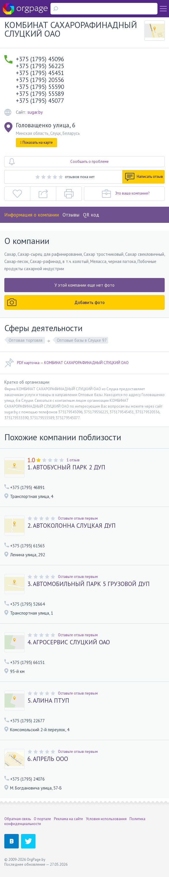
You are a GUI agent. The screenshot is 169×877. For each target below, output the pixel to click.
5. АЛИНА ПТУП (48, 700)
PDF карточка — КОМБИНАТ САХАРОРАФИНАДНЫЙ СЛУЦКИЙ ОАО (66, 363)
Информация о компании (31, 215)
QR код (91, 215)
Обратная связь (17, 818)
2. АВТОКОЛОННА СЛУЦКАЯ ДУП (71, 526)
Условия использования (106, 818)
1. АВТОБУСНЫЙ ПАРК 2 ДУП (66, 467)
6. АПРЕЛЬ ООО (47, 759)
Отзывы (71, 215)
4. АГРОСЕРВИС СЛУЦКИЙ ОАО (68, 642)
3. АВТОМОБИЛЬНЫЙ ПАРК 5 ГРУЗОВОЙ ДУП (88, 584)
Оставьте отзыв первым (78, 518)
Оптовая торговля (26, 340)
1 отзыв (73, 460)
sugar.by (35, 112)
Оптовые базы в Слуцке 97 (82, 340)
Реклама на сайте (68, 818)
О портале (42, 818)
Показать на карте (36, 142)
